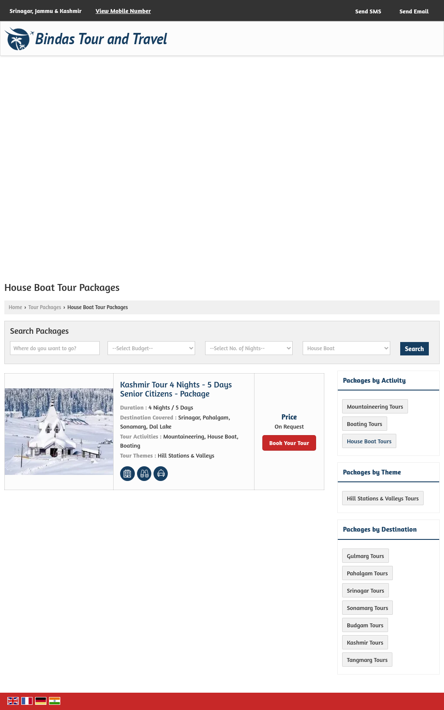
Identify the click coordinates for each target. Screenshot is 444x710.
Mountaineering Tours (375, 406)
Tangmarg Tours (367, 659)
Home (15, 307)
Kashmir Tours (365, 642)
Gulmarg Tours (365, 555)
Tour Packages (44, 307)
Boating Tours (364, 423)
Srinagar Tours (365, 590)
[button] (122, 10)
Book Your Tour (289, 442)
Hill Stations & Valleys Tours (383, 498)
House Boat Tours (369, 441)
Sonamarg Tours (367, 607)
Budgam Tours (365, 625)
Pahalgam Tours (367, 573)
